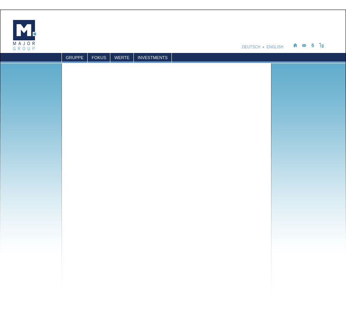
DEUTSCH (251, 47)
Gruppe (74, 57)
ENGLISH (275, 47)
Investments (153, 57)
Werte (122, 57)
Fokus (98, 57)
